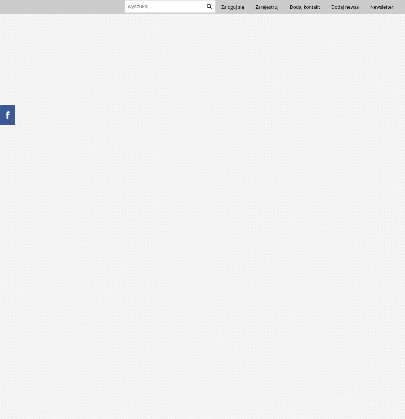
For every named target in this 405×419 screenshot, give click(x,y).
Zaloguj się (232, 7)
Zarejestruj (267, 7)
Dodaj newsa (345, 7)
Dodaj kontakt (305, 7)
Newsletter (382, 7)
